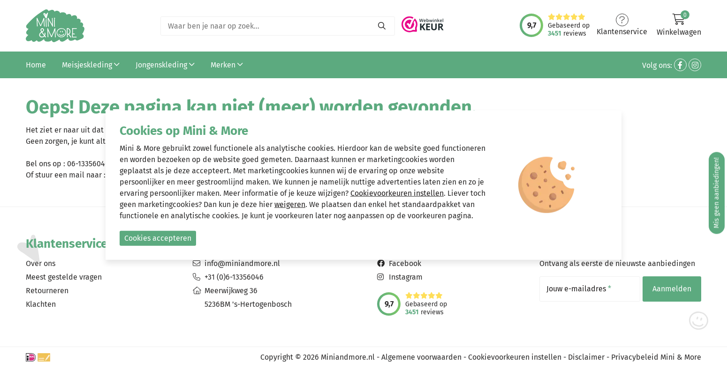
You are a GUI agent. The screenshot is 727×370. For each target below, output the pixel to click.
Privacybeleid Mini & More (656, 357)
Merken (227, 64)
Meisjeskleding (91, 64)
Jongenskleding (165, 64)
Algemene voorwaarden (421, 357)
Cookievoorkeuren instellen (514, 357)
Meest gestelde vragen (64, 277)
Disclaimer (586, 357)
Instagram (406, 277)
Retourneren (47, 290)
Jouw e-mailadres (578, 289)
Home (36, 64)
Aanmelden (671, 288)
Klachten (41, 304)
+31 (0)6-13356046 (234, 277)
